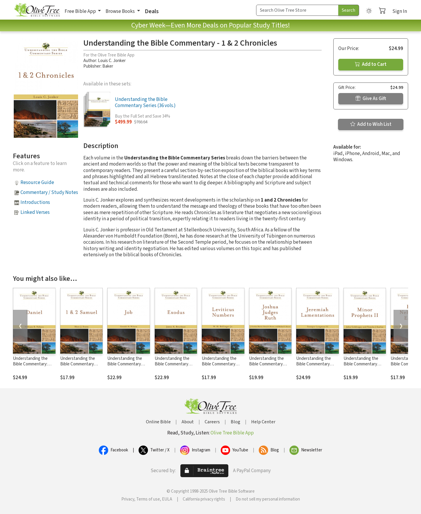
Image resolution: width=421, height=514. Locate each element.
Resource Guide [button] (37, 182)
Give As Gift (371, 98)
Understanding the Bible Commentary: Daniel (30, 364)
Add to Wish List (370, 124)
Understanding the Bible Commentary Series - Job (124, 364)
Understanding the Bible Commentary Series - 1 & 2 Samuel (78, 364)
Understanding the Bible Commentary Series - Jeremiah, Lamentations (313, 366)
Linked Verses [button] (35, 212)
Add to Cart (371, 64)
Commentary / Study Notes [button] (49, 192)
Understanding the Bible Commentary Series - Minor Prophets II (361, 366)
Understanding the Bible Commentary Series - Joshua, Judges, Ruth (266, 366)
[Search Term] (297, 10)
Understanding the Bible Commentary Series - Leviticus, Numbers (219, 366)
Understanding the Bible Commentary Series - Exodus (172, 364)
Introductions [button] (35, 202)
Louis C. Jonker (112, 61)
